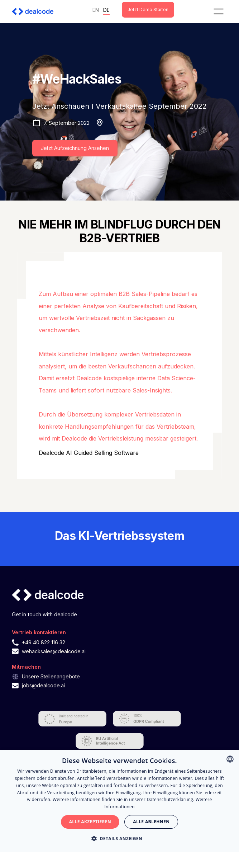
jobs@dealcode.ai (43, 685)
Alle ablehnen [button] (151, 822)
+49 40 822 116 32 (43, 642)
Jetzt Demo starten (148, 9)
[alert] (119, 801)
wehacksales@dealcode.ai (54, 651)
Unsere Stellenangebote (51, 676)
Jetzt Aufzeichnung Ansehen (75, 148)
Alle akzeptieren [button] (90, 822)
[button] (218, 11)
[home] (35, 11)
